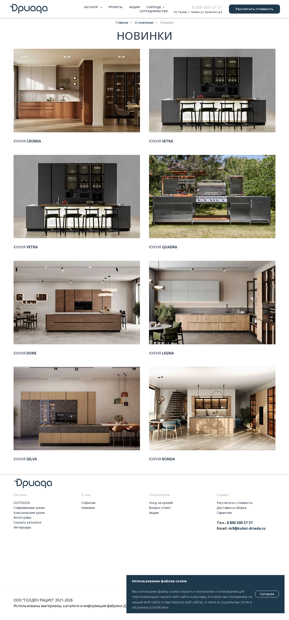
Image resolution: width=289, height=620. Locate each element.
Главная (122, 22)
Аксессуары (22, 517)
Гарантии (224, 512)
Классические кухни (29, 512)
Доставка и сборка (231, 508)
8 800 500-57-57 (207, 7)
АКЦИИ (134, 7)
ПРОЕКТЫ (115, 7)
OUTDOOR (22, 503)
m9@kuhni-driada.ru (247, 528)
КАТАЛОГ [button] (91, 7)
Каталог (21, 495)
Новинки (167, 22)
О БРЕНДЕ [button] (154, 7)
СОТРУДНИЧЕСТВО (154, 11)
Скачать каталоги (27, 522)
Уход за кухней (161, 503)
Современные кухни (29, 508)
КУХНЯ (27, 141)
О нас (86, 495)
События (88, 503)
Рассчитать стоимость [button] (235, 503)
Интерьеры (22, 527)
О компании (144, 22)
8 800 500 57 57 (240, 522)
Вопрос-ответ (160, 508)
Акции (154, 512)
